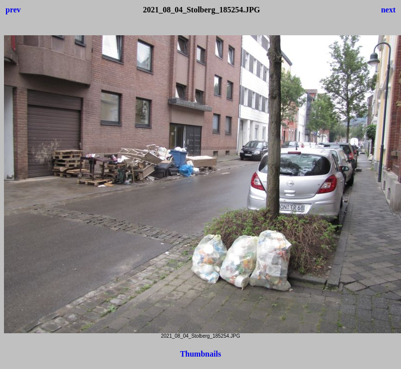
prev (13, 9)
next (388, 9)
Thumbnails (200, 354)
